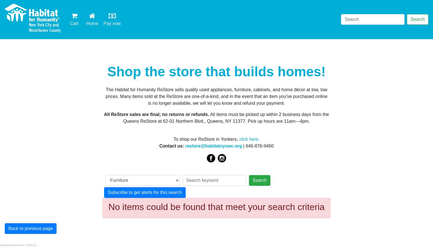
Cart (74, 19)
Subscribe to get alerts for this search (145, 192)
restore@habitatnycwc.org (213, 146)
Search (417, 19)
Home (93, 19)
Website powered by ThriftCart (18, 245)
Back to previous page (30, 228)
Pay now (113, 19)
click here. (249, 139)
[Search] (373, 19)
